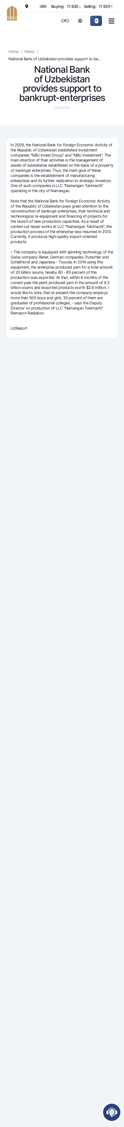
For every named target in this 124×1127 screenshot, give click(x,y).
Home (13, 51)
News (29, 51)
